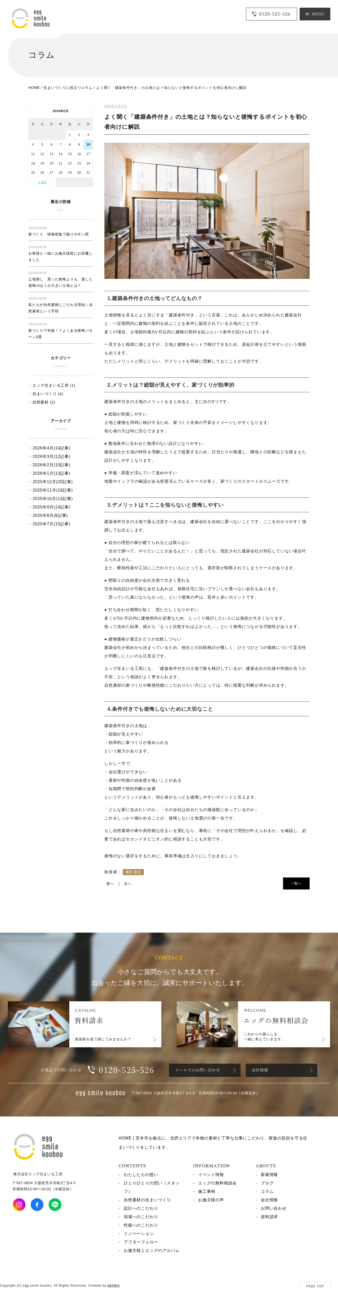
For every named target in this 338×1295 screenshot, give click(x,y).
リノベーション (139, 1233)
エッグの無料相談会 (217, 1183)
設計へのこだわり (141, 1208)
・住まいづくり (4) (45, 393)
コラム (267, 1191)
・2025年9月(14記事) (49, 507)
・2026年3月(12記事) (49, 456)
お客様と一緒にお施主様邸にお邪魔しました (60, 253)
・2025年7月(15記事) (49, 524)
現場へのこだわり (141, 1217)
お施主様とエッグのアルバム (151, 1250)
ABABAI (113, 1285)
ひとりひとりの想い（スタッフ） (151, 1187)
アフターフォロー (141, 1242)
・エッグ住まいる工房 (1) (51, 385)
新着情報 (269, 1174)
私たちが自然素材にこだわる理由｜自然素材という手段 (60, 304)
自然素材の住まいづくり (147, 1200)
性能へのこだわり (141, 1225)
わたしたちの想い (141, 1174)
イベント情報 (211, 1174)
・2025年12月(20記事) (50, 482)
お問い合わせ (274, 1208)
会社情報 (269, 1200)
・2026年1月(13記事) (49, 473)
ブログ (267, 1183)
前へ (110, 884)
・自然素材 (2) (41, 402)
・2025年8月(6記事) (48, 515)
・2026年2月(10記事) (49, 465)
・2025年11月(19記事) (50, 490)
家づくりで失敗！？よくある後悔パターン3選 (60, 330)
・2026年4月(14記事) (49, 448)
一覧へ (296, 883)
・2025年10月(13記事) (50, 498)
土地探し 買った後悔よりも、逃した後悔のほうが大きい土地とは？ (60, 279)
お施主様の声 (211, 1200)
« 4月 (42, 182)
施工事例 (206, 1191)
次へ (128, 884)
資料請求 (269, 1217)
